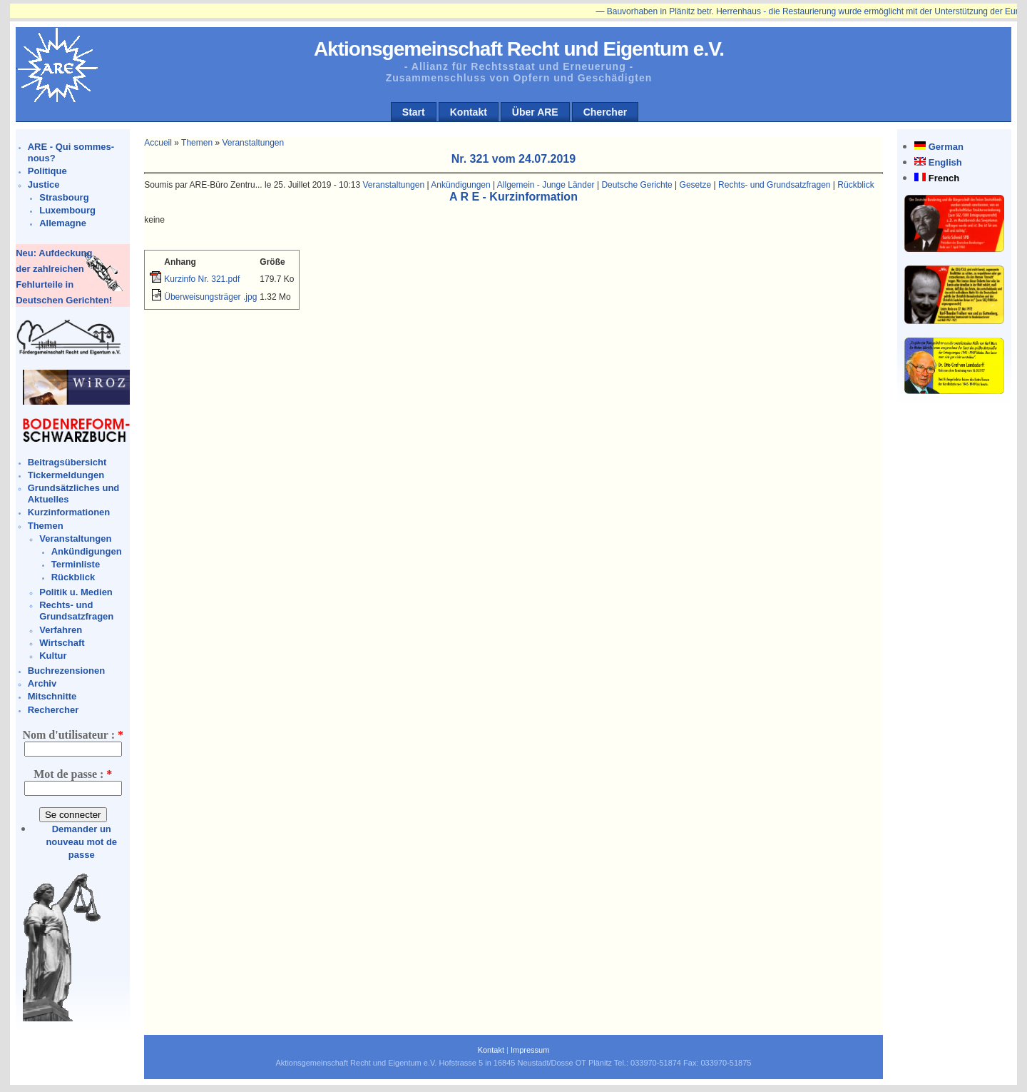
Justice (44, 184)
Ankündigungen (86, 551)
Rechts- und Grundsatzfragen (76, 611)
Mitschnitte (52, 696)
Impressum (530, 1050)
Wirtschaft (61, 642)
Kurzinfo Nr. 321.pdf (202, 279)
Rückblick (73, 577)
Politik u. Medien (76, 592)
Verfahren (60, 630)
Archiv (42, 683)
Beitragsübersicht (67, 462)
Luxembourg (67, 210)
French (944, 178)
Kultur (52, 655)
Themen (45, 525)
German (946, 146)
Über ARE (535, 112)
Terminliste (75, 564)
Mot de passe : (73, 774)
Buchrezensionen (66, 670)
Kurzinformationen (69, 512)
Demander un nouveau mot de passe (81, 842)
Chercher (605, 112)
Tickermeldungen (66, 475)
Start (413, 112)
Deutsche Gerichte (636, 185)
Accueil (158, 143)
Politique (47, 171)
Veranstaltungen (75, 538)
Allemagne (62, 223)
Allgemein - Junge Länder (546, 185)
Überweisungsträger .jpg (210, 297)
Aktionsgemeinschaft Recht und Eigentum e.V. (519, 49)
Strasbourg (63, 197)
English (945, 162)
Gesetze (696, 185)
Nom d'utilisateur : (72, 735)
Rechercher (53, 709)
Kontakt (468, 112)
